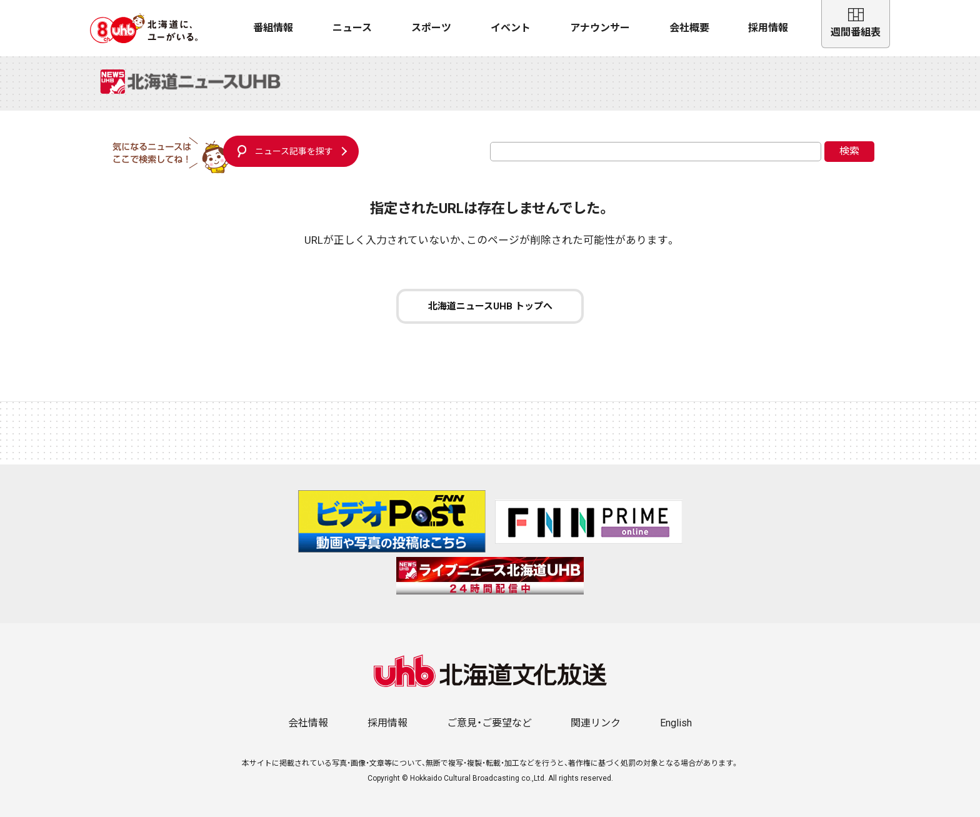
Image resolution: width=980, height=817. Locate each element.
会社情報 (308, 723)
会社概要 (689, 28)
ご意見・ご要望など (489, 723)
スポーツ (431, 28)
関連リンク (596, 723)
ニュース (352, 28)
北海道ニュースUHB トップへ (490, 306)
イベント (511, 28)
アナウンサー (600, 28)
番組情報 (273, 28)
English (676, 723)
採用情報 (768, 28)
